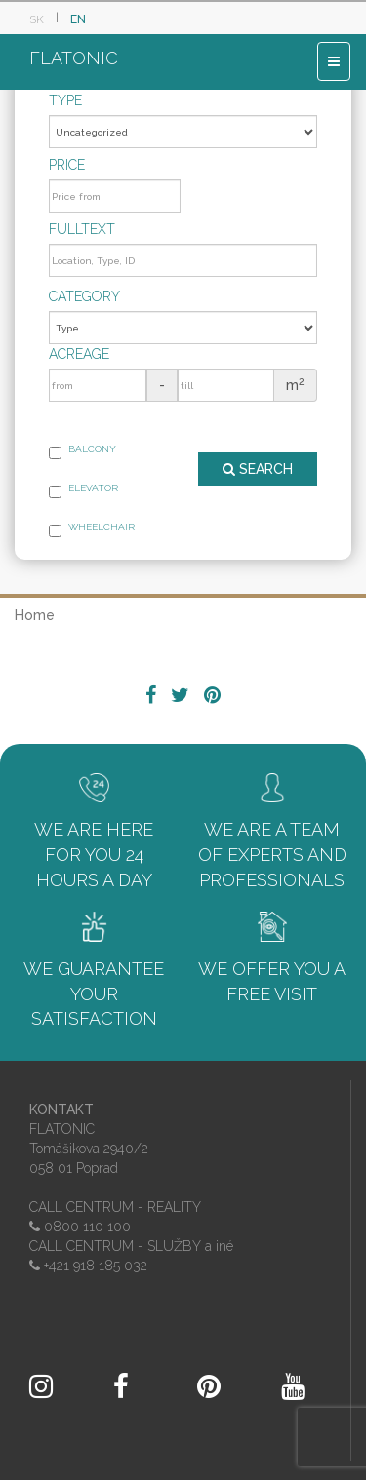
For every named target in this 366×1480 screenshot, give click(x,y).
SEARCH (258, 469)
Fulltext (82, 229)
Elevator (83, 490)
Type (65, 100)
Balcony (82, 451)
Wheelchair (92, 529)
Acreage (79, 354)
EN (78, 19)
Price (67, 165)
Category (84, 296)
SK (36, 19)
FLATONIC (73, 58)
